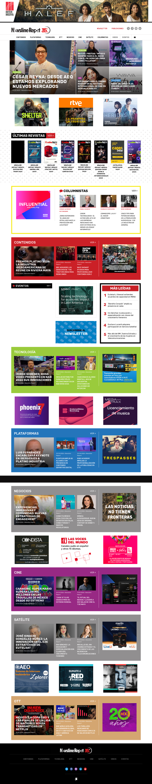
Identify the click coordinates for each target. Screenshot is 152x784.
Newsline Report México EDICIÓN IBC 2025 (134, 157)
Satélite (102, 759)
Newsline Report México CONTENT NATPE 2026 (51, 156)
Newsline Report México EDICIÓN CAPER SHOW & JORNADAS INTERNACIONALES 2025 (101, 160)
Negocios (81, 759)
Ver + (135, 191)
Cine (91, 759)
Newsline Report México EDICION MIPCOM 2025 (84, 156)
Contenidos (28, 759)
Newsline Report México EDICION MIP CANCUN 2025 (67, 156)
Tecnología (59, 759)
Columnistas (103, 37)
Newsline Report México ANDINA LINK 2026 (34, 156)
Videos (115, 37)
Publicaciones (117, 28)
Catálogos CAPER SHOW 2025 (117, 155)
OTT (70, 759)
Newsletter (102, 28)
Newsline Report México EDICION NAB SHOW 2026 (17, 156)
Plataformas (44, 759)
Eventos (125, 37)
